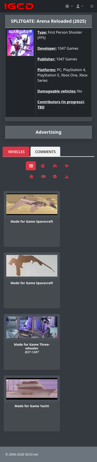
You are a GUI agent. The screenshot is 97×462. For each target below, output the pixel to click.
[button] (69, 6)
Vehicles (16, 151)
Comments (45, 151)
